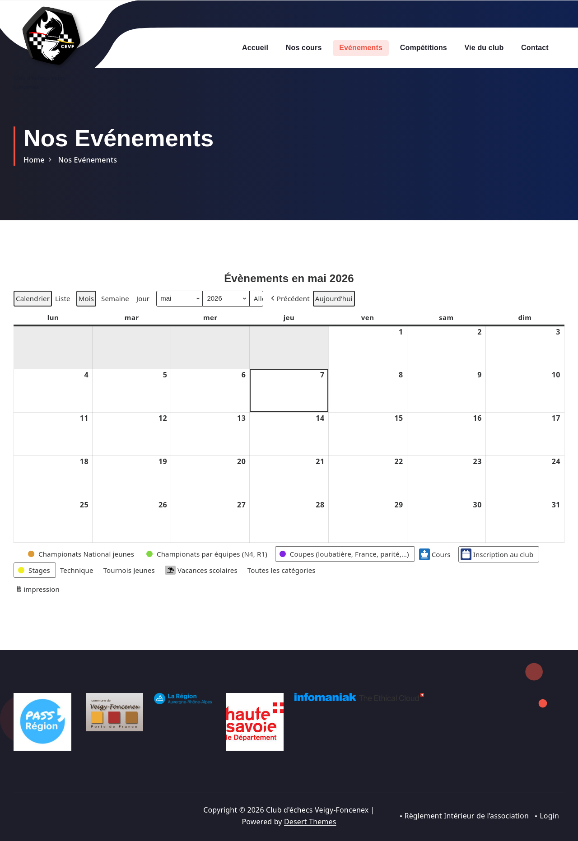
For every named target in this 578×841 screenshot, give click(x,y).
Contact (535, 47)
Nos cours (304, 47)
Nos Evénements (87, 160)
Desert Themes (310, 822)
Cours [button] (435, 574)
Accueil (255, 47)
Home (34, 160)
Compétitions (423, 47)
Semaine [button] (115, 318)
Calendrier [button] (32, 320)
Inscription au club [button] (497, 574)
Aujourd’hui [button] (334, 318)
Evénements (360, 47)
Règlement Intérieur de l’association (466, 816)
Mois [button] (86, 318)
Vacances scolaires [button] (201, 590)
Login (549, 816)
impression (37, 610)
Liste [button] (62, 320)
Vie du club (484, 47)
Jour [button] (142, 318)
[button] (289, 318)
